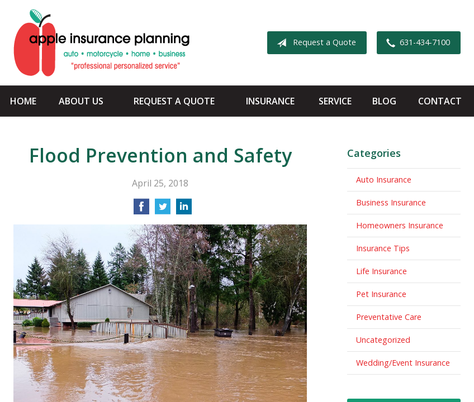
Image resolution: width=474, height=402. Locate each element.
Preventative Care (388, 317)
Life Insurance (381, 271)
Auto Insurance (383, 179)
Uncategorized (383, 339)
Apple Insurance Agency (101, 42)
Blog (384, 101)
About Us (81, 101)
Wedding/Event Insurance (403, 362)
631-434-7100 (416, 43)
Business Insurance (391, 202)
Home (23, 101)
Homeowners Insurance (399, 225)
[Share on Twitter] (162, 210)
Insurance (270, 101)
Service (335, 101)
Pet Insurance (381, 294)
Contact (440, 101)
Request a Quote (314, 43)
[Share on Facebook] (141, 210)
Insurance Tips (383, 248)
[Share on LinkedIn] (184, 210)
